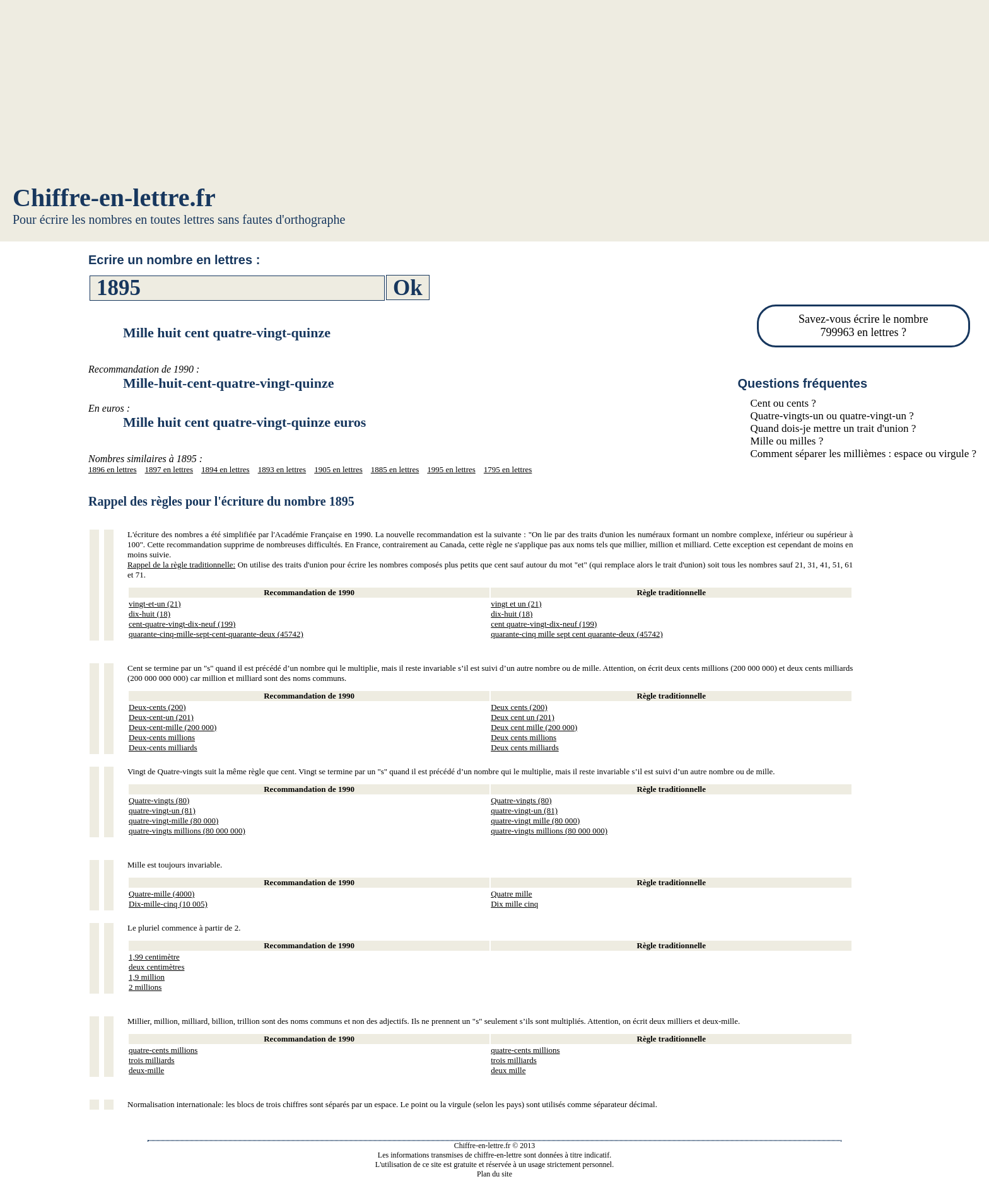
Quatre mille (511, 893)
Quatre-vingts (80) (159, 800)
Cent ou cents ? (783, 403)
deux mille (508, 1070)
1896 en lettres (112, 469)
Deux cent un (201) (522, 717)
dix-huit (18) (149, 614)
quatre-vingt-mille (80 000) (173, 820)
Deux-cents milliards (163, 747)
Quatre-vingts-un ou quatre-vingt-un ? (832, 416)
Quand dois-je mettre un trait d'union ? (833, 428)
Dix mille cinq (514, 904)
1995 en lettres (451, 469)
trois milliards (152, 1060)
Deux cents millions (523, 737)
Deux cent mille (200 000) (534, 727)
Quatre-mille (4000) (161, 893)
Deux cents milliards (525, 747)
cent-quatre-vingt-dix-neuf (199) (182, 624)
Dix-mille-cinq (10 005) (168, 904)
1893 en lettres (282, 469)
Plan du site (494, 1174)
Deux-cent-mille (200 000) (172, 727)
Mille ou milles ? (787, 441)
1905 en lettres (338, 469)
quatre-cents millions (163, 1050)
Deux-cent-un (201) (161, 717)
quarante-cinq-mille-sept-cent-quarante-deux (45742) (216, 634)
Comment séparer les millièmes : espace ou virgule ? (863, 454)
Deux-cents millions (162, 737)
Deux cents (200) (519, 707)
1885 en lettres (395, 469)
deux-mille (146, 1070)
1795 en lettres (508, 469)
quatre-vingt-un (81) (162, 810)
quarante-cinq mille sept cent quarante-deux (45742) (577, 634)
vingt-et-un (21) (155, 603)
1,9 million (147, 977)
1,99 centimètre (154, 956)
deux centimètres (156, 967)
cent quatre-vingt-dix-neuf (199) (544, 624)
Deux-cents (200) (157, 707)
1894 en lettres (225, 469)
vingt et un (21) (516, 603)
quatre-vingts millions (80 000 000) (187, 830)
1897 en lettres (169, 469)
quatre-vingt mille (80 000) (535, 820)
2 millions (145, 987)
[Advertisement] (494, 94)
